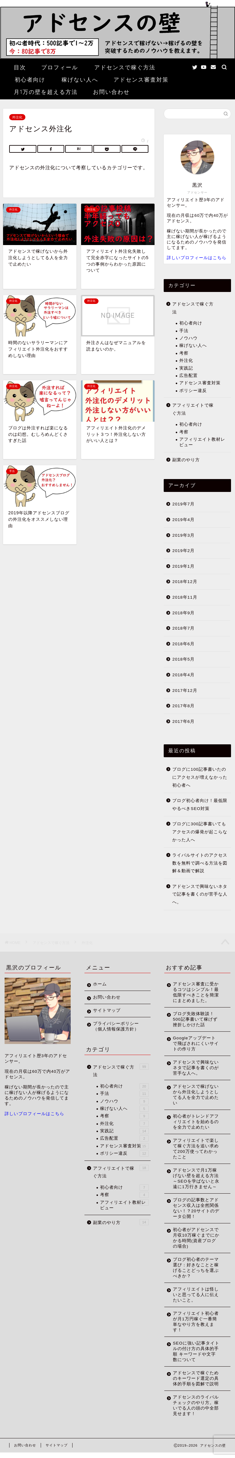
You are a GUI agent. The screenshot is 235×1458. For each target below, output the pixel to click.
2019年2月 (183, 550)
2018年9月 (183, 613)
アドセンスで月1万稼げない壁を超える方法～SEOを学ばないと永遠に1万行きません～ (196, 1181)
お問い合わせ (111, 91)
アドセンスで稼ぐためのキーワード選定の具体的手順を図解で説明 (196, 1384)
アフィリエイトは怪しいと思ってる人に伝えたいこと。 (196, 1300)
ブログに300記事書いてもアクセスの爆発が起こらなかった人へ (199, 832)
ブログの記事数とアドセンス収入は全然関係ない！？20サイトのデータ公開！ (196, 1213)
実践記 (186, 368)
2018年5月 (183, 659)
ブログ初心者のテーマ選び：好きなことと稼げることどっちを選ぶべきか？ (196, 1273)
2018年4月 (183, 675)
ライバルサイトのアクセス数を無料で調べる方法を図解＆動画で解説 (199, 863)
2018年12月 (184, 581)
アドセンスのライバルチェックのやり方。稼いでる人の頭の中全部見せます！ (196, 1411)
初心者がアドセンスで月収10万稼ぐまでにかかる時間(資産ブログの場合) (196, 1243)
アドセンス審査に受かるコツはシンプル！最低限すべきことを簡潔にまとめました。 (196, 992)
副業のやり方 (186, 460)
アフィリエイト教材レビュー (202, 442)
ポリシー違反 (193, 390)
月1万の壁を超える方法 (46, 91)
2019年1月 (183, 566)
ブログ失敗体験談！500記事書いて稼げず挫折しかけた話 (195, 1019)
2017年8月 (183, 706)
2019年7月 (183, 504)
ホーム (100, 984)
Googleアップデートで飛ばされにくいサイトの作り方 (196, 1043)
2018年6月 (183, 644)
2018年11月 (184, 597)
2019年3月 (183, 535)
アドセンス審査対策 (141, 79)
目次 (20, 67)
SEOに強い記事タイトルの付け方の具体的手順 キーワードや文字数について (196, 1357)
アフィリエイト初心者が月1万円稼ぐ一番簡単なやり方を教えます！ (196, 1327)
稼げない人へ (80, 79)
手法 (183, 330)
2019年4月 (183, 519)
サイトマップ (107, 1010)
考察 (183, 353)
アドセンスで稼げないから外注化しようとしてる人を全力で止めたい (196, 1094)
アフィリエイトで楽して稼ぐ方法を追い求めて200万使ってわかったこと (196, 1148)
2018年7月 (183, 628)
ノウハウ (188, 338)
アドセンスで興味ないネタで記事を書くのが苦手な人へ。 (199, 894)
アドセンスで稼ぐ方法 (124, 67)
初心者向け (30, 79)
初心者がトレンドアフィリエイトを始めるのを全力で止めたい (196, 1122)
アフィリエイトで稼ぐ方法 (193, 409)
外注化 (17, 117)
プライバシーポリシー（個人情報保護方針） (116, 1026)
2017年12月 (184, 690)
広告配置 (188, 375)
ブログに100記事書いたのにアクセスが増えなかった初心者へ (199, 777)
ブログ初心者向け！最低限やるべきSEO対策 (199, 804)
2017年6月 (183, 721)
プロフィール (59, 67)
